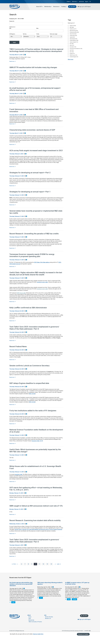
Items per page (53, 34)
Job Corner (81, 1)
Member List (48, 618)
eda (69, 599)
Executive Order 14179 (37, 440)
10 (36, 564)
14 (52, 564)
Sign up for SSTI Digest (85, 6)
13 (48, 564)
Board (30, 616)
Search (90, 1)
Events (69, 1)
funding (74, 599)
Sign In (86, 1)
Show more (70, 59)
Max (37, 28)
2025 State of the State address (42, 262)
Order (37, 34)
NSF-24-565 (32, 393)
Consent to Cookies (83, 634)
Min (10, 28)
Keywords (11, 21)
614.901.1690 (87, 630)
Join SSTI (72, 6)
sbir (41, 597)
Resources (56, 6)
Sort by (24, 34)
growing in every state (42, 282)
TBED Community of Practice (35, 621)
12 (44, 564)
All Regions (12, 34)
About (29, 615)
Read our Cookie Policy (38, 634)
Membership (48, 6)
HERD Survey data (21, 293)
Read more (12, 61)
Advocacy (75, 1)
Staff (30, 618)
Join (45, 615)
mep (13, 602)
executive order (18, 474)
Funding (64, 6)
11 (40, 564)
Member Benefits (49, 616)
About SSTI (39, 6)
